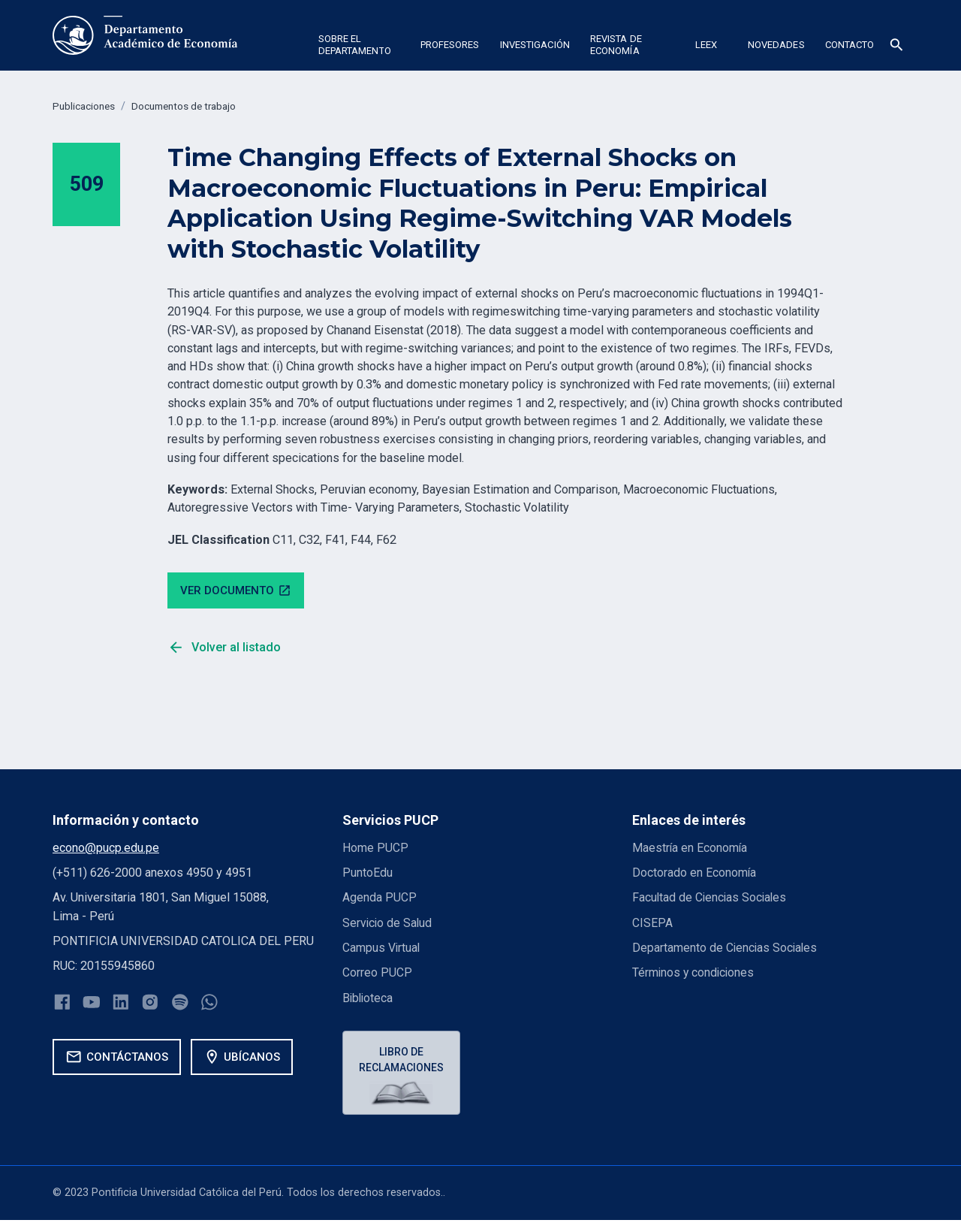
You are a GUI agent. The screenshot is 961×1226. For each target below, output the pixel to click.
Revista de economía (616, 44)
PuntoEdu (367, 875)
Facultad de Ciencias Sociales (711, 899)
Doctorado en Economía (695, 875)
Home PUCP (376, 850)
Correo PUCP (377, 975)
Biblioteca (368, 999)
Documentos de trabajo (194, 106)
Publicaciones (86, 106)
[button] (359, 47)
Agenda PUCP (379, 899)
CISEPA (652, 924)
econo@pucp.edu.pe (106, 850)
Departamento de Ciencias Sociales (726, 950)
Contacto (850, 44)
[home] (145, 35)
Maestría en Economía (690, 850)
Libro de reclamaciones (402, 1063)
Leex (706, 44)
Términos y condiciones (695, 975)
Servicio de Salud (388, 924)
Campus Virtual (382, 950)
